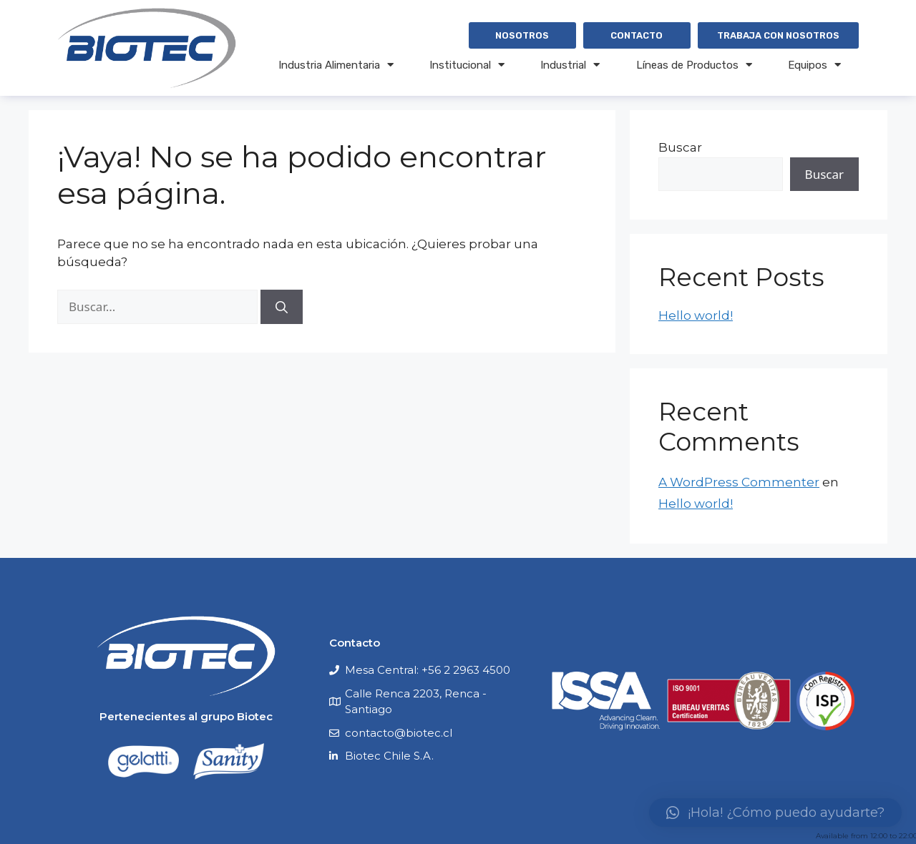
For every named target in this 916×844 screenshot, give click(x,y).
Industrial (570, 64)
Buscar (680, 147)
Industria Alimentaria (336, 64)
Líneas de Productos (694, 64)
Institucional (467, 64)
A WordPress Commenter (738, 482)
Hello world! (695, 315)
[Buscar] (281, 307)
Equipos (814, 64)
